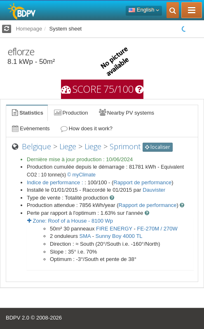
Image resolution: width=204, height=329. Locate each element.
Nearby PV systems (126, 113)
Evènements (30, 128)
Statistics (26, 113)
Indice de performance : (55, 182)
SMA (85, 236)
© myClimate (81, 175)
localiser (157, 146)
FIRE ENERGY (114, 229)
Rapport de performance (142, 182)
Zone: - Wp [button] (70, 221)
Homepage (29, 29)
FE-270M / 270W (157, 229)
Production (70, 113)
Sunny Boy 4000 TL (119, 236)
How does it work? (86, 128)
